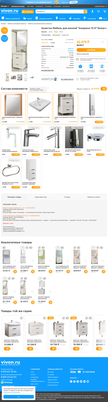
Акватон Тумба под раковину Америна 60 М (58, 341)
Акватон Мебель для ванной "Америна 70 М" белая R (8, 298)
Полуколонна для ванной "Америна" (8, 183)
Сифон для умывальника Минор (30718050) (95, 118)
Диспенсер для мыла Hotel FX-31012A (52, 150)
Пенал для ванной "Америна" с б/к (73, 118)
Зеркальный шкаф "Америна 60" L (8, 118)
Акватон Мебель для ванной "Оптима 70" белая (44, 267)
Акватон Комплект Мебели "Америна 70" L (98, 267)
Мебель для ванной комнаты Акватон (40, 23)
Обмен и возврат (53, 377)
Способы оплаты (53, 385)
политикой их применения (11, 392)
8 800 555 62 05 (9, 377)
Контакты (66, 6)
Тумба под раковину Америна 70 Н (52, 118)
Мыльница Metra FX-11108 (73, 150)
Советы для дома (53, 382)
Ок (18, 397)
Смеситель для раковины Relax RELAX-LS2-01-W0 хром (32, 150)
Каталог (3, 23)
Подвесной (65, 35)
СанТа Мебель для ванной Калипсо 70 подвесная (9, 267)
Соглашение (34, 377)
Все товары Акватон (67, 79)
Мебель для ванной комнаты (17, 23)
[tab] (14, 197)
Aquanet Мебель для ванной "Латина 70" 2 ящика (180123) (45, 298)
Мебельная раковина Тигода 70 (31, 118)
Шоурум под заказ (17, 6)
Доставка (30, 6)
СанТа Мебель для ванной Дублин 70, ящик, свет (62, 267)
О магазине (57, 6)
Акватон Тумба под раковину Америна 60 (11, 341)
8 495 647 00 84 (9, 371)
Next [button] (36, 77)
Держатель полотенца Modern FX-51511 (96, 150)
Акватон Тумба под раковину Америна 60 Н (81, 341)
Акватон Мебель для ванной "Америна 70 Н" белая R (26, 298)
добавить (80, 121)
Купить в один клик (83, 54)
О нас (32, 372)
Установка (48, 6)
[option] (19, 51)
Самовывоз (39, 6)
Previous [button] (3, 77)
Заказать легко (52, 380)
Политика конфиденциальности (38, 380)
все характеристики (47, 70)
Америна (70, 50)
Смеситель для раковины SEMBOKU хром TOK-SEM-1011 (11, 150)
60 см (50, 32)
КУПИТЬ (91, 50)
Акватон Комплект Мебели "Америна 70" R (80, 267)
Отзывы (52, 42)
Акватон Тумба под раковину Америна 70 (34, 341)
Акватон (70, 48)
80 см (61, 32)
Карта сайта (34, 384)
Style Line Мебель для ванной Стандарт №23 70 (26, 267)
